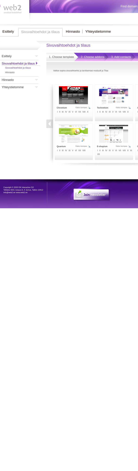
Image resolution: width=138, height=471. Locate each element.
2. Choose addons (92, 57)
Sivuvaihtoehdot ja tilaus (18, 63)
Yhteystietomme (13, 87)
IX (69, 112)
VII (79, 112)
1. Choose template (61, 57)
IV (66, 112)
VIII (84, 112)
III (63, 112)
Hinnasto (9, 72)
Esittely (7, 56)
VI (76, 112)
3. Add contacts (121, 57)
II (59, 112)
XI (131, 150)
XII (98, 154)
